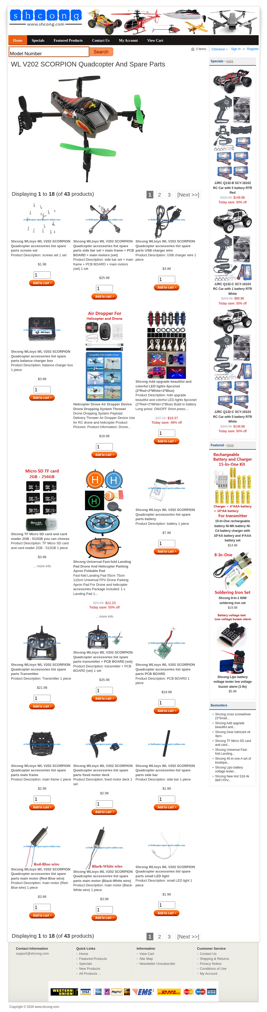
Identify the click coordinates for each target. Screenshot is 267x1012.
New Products (89, 969)
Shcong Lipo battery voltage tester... (229, 769)
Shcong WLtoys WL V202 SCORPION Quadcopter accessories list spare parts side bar (165, 770)
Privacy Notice (211, 964)
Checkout (218, 49)
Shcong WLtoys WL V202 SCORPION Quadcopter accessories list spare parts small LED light (165, 871)
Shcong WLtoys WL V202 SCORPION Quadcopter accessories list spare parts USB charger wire (165, 245)
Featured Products (68, 40)
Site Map (146, 959)
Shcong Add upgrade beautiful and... (229, 725)
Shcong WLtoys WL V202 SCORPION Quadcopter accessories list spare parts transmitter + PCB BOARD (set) (103, 656)
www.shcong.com (47, 1007)
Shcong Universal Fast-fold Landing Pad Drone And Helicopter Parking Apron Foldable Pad (102, 566)
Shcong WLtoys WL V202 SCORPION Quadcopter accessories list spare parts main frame (40, 770)
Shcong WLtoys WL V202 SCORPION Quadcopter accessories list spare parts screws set (40, 245)
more (229, 61)
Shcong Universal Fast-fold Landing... (231, 751)
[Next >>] (188, 195)
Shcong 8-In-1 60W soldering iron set (232, 599)
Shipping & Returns (214, 959)
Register (253, 49)
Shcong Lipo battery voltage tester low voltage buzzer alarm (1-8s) (232, 680)
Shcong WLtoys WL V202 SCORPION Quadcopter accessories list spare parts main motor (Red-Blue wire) (40, 873)
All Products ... (90, 974)
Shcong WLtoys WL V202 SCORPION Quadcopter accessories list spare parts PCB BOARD (165, 669)
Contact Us (101, 40)
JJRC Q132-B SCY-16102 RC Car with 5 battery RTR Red (232, 186)
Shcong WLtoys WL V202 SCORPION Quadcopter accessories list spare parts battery (165, 514)
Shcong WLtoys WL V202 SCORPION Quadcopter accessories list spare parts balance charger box (40, 356)
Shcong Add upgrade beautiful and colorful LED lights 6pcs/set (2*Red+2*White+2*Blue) (164, 386)
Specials (38, 40)
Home (17, 40)
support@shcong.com (32, 953)
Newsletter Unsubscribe (157, 964)
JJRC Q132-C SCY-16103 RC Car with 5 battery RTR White (232, 415)
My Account (128, 40)
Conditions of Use (213, 969)
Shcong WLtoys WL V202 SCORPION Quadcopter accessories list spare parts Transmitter (40, 669)
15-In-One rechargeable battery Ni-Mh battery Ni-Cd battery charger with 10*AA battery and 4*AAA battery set (232, 529)
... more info (42, 566)
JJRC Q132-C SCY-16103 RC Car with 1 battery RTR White (232, 287)
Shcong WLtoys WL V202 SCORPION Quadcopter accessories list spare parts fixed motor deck (103, 770)
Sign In (236, 49)
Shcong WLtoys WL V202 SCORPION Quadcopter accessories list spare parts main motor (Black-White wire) (103, 876)
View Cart (155, 40)
